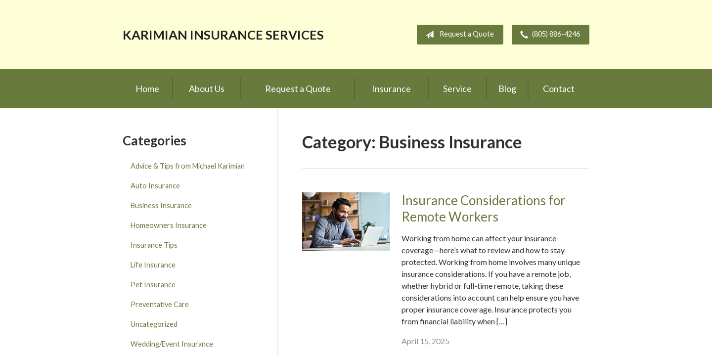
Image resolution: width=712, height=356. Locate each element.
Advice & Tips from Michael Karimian (188, 166)
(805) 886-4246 (548, 35)
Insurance (391, 88)
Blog (507, 88)
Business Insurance (161, 205)
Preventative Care (160, 304)
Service (457, 88)
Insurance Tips (154, 245)
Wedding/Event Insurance (172, 344)
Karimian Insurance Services (223, 34)
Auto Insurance (155, 185)
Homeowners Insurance (169, 225)
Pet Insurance (153, 284)
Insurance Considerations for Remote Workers (483, 208)
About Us (206, 88)
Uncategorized (154, 324)
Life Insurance (153, 265)
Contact (559, 88)
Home (147, 88)
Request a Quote (457, 35)
